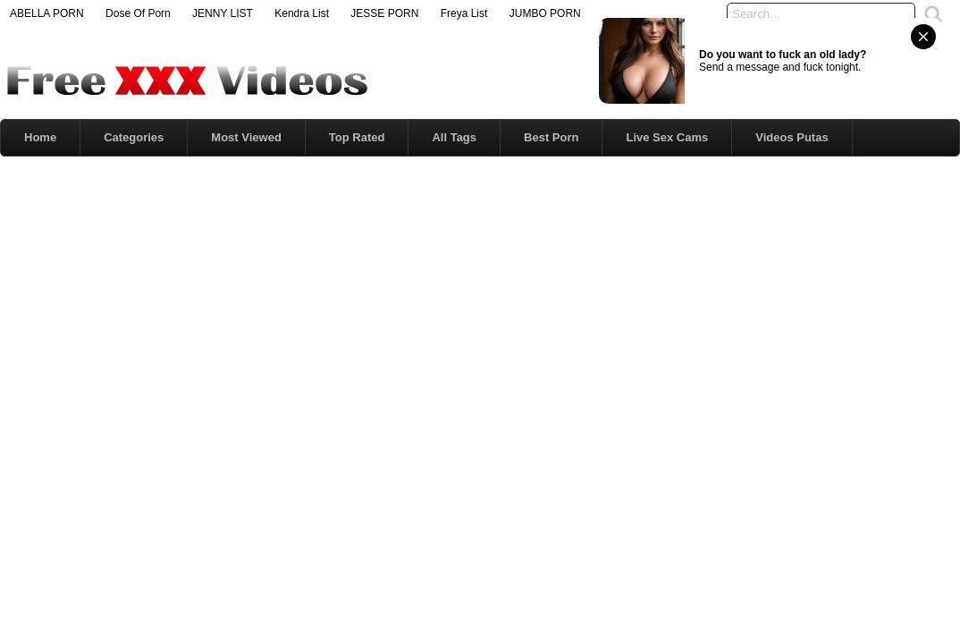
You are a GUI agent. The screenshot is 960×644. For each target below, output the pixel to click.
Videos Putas (791, 137)
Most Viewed (246, 137)
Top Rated (357, 137)
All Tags (454, 137)
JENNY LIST (222, 13)
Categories (134, 137)
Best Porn (551, 137)
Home (40, 137)
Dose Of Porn (138, 13)
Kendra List (301, 13)
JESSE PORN (384, 13)
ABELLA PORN (47, 13)
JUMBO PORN (545, 13)
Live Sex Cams (667, 137)
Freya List (464, 13)
